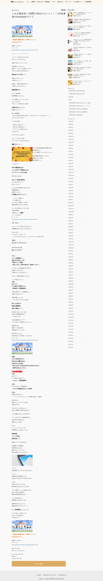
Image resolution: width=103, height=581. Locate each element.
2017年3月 (70, 341)
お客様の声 (70, 96)
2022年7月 (70, 148)
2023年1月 (70, 133)
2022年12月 (71, 136)
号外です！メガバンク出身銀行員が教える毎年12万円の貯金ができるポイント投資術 (82, 41)
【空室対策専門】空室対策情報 (75, 114)
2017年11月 (71, 317)
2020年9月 (70, 214)
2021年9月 (70, 178)
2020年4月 (70, 229)
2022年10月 (71, 142)
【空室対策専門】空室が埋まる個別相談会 (77, 108)
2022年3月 (70, 160)
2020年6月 (70, 223)
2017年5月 (70, 335)
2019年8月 (70, 253)
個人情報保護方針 (62, 575)
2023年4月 (70, 124)
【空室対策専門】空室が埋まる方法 (76, 93)
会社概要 (39, 575)
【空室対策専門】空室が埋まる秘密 (76, 90)
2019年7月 (70, 256)
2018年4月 (70, 302)
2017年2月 (70, 344)
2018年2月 (70, 308)
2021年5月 (70, 190)
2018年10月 (71, 284)
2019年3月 (70, 269)
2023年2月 (70, 130)
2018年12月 (71, 278)
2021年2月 (70, 199)
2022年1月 (70, 166)
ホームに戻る (38, 564)
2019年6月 (70, 259)
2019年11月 (71, 244)
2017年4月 (70, 338)
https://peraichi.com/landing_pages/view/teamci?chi (25, 50)
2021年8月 (70, 181)
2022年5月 (70, 154)
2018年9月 (70, 287)
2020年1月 (70, 238)
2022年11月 (71, 139)
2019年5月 (70, 263)
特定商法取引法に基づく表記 (49, 575)
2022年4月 (70, 157)
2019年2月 (70, 272)
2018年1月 (70, 311)
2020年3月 (70, 232)
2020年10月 (71, 211)
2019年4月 (70, 266)
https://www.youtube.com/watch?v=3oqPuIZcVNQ (24, 219)
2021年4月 (70, 193)
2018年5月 (70, 299)
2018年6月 (70, 296)
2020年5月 (70, 226)
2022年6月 (70, 151)
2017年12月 (71, 314)
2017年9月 (70, 323)
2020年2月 (70, 235)
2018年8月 (70, 290)
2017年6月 (70, 332)
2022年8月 (70, 145)
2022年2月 (70, 163)
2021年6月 (70, 187)
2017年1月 (70, 347)
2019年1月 (70, 275)
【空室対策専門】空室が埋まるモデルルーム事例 (79, 102)
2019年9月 (70, 250)
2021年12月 (71, 169)
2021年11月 (71, 172)
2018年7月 (70, 293)
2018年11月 (71, 281)
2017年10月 (71, 320)
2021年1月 (70, 202)
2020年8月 (70, 217)
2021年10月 (71, 175)
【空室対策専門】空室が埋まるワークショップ (78, 105)
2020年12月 (71, 205)
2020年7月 (70, 220)
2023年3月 (70, 127)
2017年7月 (70, 329)
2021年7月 (70, 184)
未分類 (63, 10)
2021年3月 (70, 196)
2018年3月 (70, 305)
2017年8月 (70, 326)
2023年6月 (70, 121)
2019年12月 (71, 241)
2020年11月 (71, 208)
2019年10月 (71, 247)
